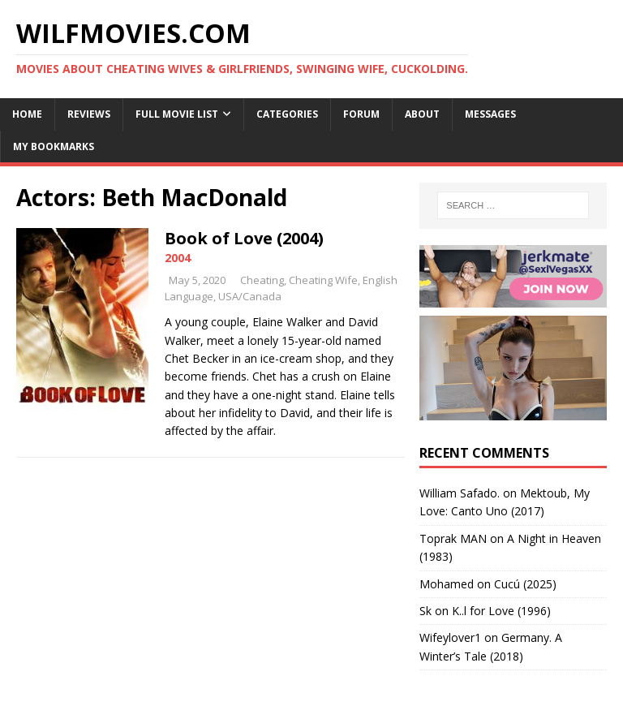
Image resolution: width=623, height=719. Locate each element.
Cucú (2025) (525, 584)
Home (27, 114)
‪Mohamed (446, 584)
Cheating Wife (323, 280)
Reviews (88, 114)
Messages (490, 114)
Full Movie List (176, 114)
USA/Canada (249, 296)
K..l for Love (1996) (501, 610)
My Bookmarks (53, 146)
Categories (287, 114)
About (422, 114)
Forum (361, 114)
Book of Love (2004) (244, 238)
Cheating (262, 280)
